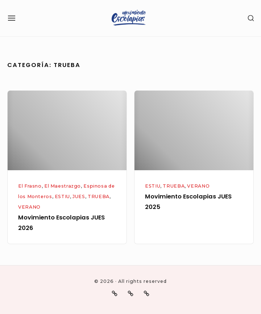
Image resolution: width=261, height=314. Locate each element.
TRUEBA (98, 196)
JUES (78, 196)
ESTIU (62, 196)
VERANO (29, 207)
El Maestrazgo (62, 186)
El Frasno (30, 186)
